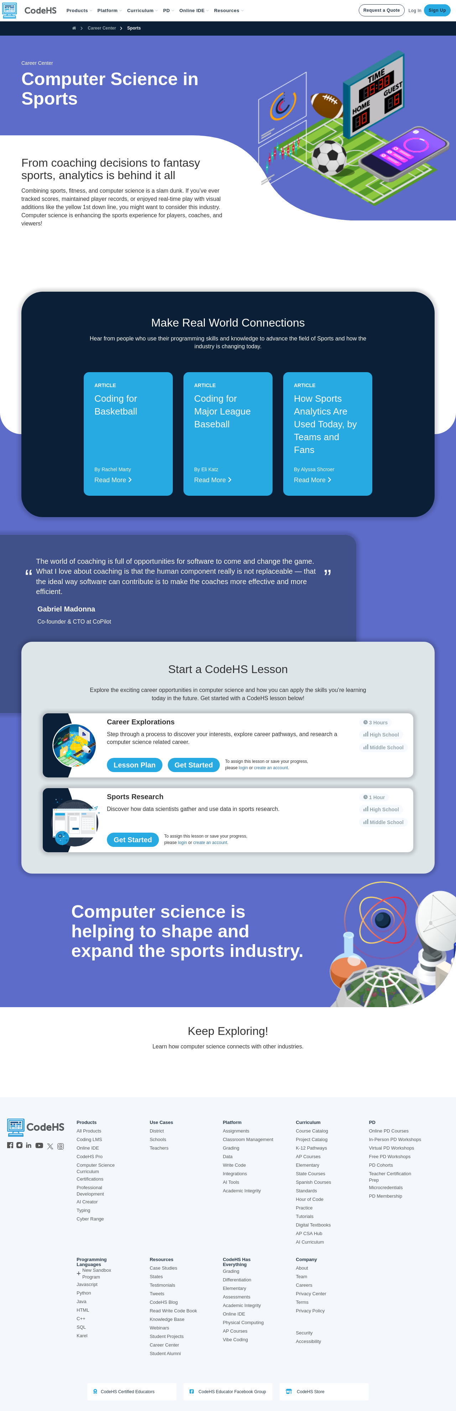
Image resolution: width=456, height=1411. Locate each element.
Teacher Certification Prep (390, 1177)
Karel (82, 1335)
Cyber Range (90, 1219)
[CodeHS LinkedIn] (29, 1146)
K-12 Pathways (311, 1148)
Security (304, 1332)
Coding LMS (89, 1139)
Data (227, 1156)
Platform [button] (110, 10)
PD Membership (385, 1196)
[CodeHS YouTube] (39, 1146)
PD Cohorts (381, 1165)
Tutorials (305, 1216)
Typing (83, 1210)
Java (81, 1301)
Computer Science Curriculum (96, 1168)
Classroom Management (248, 1139)
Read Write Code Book (173, 1310)
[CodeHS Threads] (60, 1146)
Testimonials (162, 1285)
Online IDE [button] (194, 10)
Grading (231, 1148)
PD (372, 1122)
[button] (79, 10)
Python (84, 1293)
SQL (81, 1327)
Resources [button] (229, 10)
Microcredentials (386, 1187)
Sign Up (437, 10)
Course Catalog (312, 1131)
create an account (271, 767)
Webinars (159, 1328)
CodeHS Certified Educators (124, 1391)
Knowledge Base (167, 1319)
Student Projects (166, 1336)
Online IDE (88, 1148)
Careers (304, 1285)
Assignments (236, 1131)
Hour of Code (309, 1199)
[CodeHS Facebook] (10, 1146)
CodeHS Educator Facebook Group (228, 1391)
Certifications (90, 1179)
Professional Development (90, 1191)
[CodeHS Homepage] (32, 10)
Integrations (235, 1173)
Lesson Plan (135, 765)
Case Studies (163, 1268)
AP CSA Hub (309, 1233)
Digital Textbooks (313, 1225)
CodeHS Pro (90, 1156)
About (302, 1268)
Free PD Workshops (390, 1156)
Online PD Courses (389, 1131)
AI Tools (231, 1182)
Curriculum (308, 1122)
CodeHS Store (305, 1391)
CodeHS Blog (164, 1302)
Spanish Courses (313, 1182)
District (157, 1131)
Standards (306, 1190)
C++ (81, 1318)
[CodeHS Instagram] (19, 1146)
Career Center (102, 28)
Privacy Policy (310, 1310)
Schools (158, 1139)
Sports (134, 28)
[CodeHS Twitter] (50, 1146)
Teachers (159, 1148)
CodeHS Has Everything (236, 1262)
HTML (83, 1310)
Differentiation (237, 1279)
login (243, 767)
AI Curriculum (310, 1242)
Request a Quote (381, 10)
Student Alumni (165, 1353)
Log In (415, 10)
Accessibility (308, 1341)
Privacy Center (311, 1293)
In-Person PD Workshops (395, 1139)
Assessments (236, 1297)
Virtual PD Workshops (391, 1148)
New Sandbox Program (94, 1273)
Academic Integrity (242, 1190)
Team (301, 1276)
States (156, 1276)
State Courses (310, 1173)
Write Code (234, 1165)
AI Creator (87, 1201)
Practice (304, 1207)
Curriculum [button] (142, 10)
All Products (89, 1131)
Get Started (194, 765)
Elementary (308, 1165)
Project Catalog (312, 1139)
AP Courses (308, 1156)
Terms (302, 1302)
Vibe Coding (235, 1339)
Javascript (87, 1284)
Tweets (157, 1293)
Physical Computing (243, 1322)
